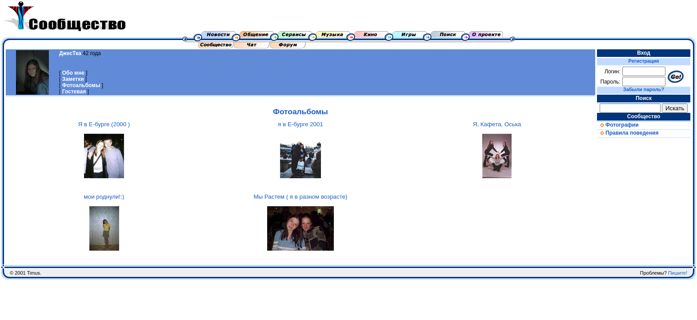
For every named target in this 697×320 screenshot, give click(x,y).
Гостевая (74, 91)
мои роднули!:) (104, 196)
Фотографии (618, 125)
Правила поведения (627, 133)
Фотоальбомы (81, 85)
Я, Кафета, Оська (497, 124)
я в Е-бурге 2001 (300, 124)
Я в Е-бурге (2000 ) (104, 124)
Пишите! (677, 273)
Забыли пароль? (643, 89)
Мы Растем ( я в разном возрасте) (300, 196)
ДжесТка (70, 53)
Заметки (73, 79)
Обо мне (73, 73)
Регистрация (644, 61)
